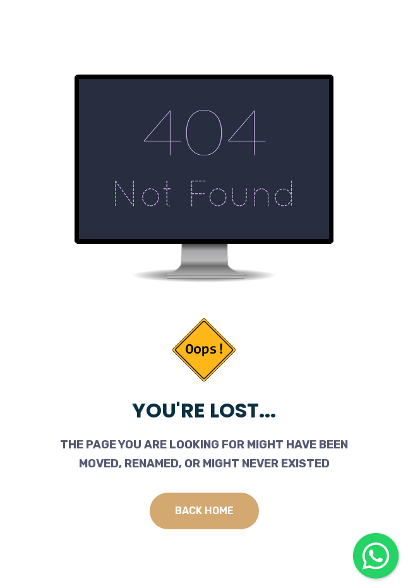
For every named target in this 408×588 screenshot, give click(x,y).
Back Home (204, 511)
